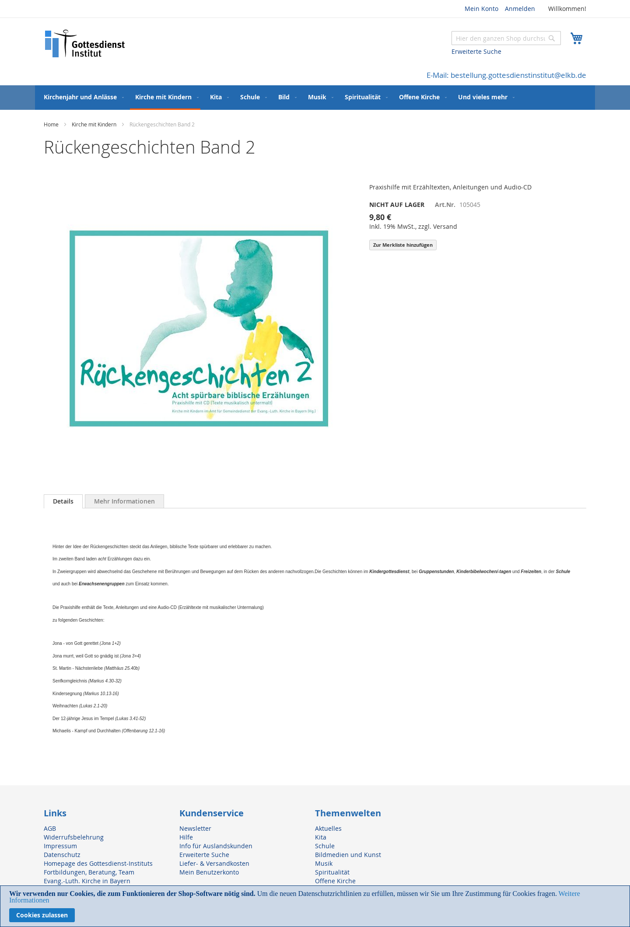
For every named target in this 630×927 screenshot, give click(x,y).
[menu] (315, 97)
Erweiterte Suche (476, 51)
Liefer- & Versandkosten (214, 863)
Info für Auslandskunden (215, 846)
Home (51, 124)
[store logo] (85, 43)
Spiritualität (332, 872)
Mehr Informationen (124, 501)
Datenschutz (62, 854)
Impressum (60, 846)
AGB (50, 828)
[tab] (63, 501)
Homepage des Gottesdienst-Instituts (98, 863)
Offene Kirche (335, 881)
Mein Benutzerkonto (209, 872)
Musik (323, 863)
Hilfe (186, 837)
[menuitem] (82, 96)
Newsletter (195, 828)
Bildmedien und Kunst (348, 854)
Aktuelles (328, 828)
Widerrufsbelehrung (74, 837)
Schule (325, 846)
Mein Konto (481, 8)
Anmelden (520, 8)
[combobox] (506, 38)
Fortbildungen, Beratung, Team (89, 872)
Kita (320, 837)
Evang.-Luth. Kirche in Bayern (87, 881)
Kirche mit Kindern (94, 124)
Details (63, 501)
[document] (315, 906)
